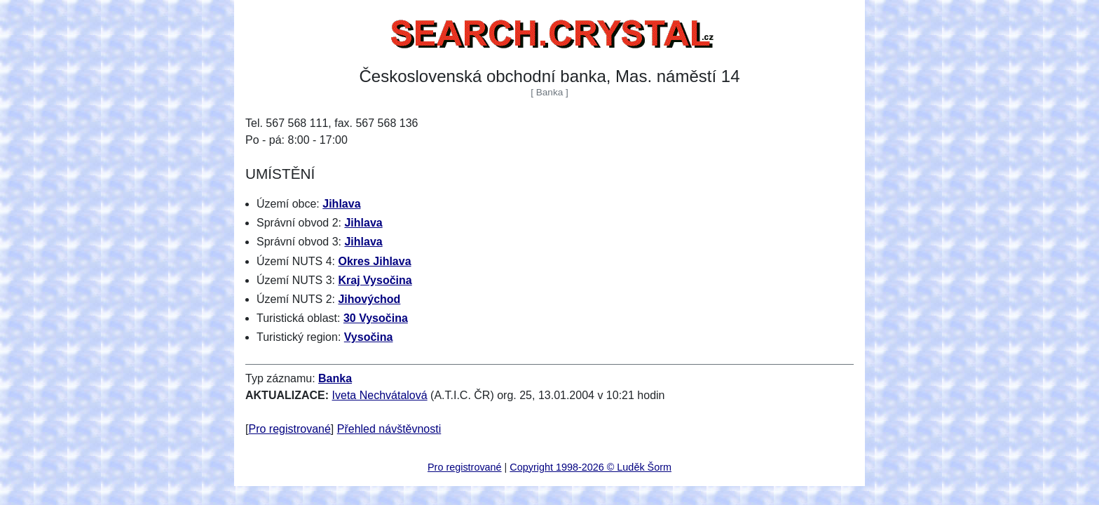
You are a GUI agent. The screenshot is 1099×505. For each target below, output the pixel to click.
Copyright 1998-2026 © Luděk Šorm (590, 467)
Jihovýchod (369, 299)
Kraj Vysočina (374, 280)
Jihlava (341, 204)
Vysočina (368, 337)
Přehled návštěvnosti (389, 429)
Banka (335, 378)
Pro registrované (289, 429)
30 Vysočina (375, 318)
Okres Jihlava (374, 261)
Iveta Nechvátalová (380, 395)
